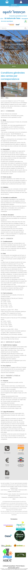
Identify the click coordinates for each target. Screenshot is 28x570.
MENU (14, 66)
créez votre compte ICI (14, 6)
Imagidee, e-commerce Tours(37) (14, 491)
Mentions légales (14, 489)
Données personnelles (22, 489)
